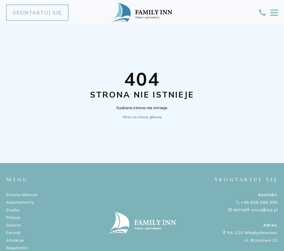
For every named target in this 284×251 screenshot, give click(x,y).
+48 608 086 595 (259, 202)
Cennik (13, 232)
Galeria (13, 224)
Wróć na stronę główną (142, 117)
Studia (12, 209)
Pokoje (13, 217)
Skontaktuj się (37, 12)
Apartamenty (20, 202)
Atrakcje (15, 240)
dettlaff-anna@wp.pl (255, 209)
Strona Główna (21, 194)
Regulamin (17, 247)
